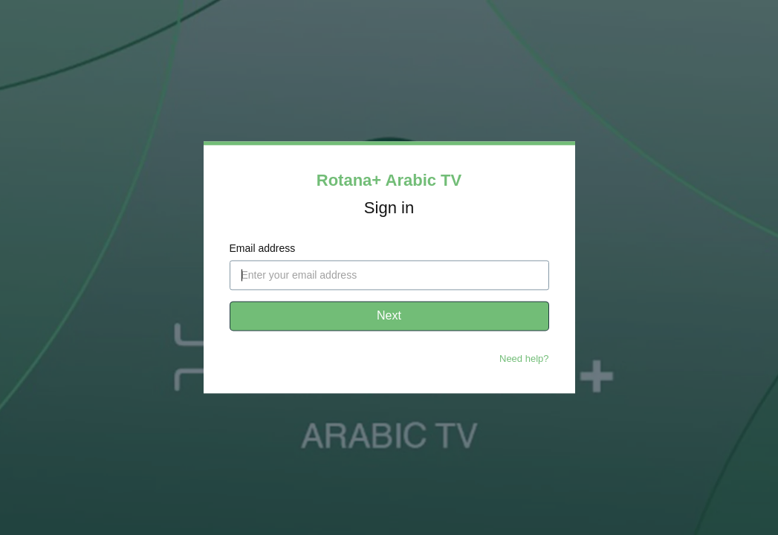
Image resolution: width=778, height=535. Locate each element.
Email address (263, 249)
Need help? (524, 359)
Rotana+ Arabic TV (389, 180)
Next (389, 316)
